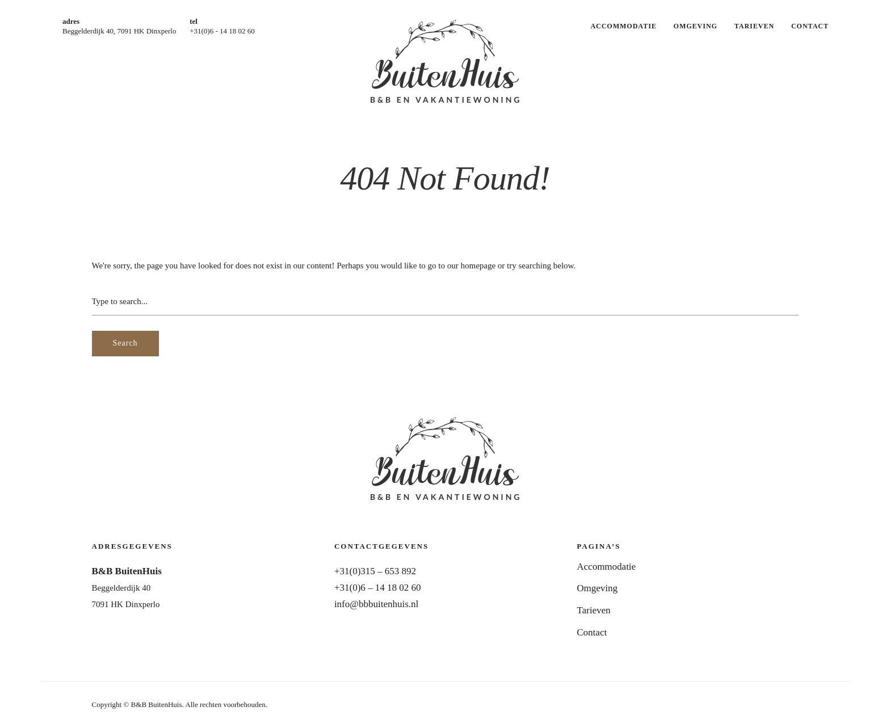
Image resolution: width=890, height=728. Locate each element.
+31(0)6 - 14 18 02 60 (222, 31)
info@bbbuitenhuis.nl (376, 604)
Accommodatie (623, 26)
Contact (810, 26)
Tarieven (754, 26)
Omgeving (695, 26)
